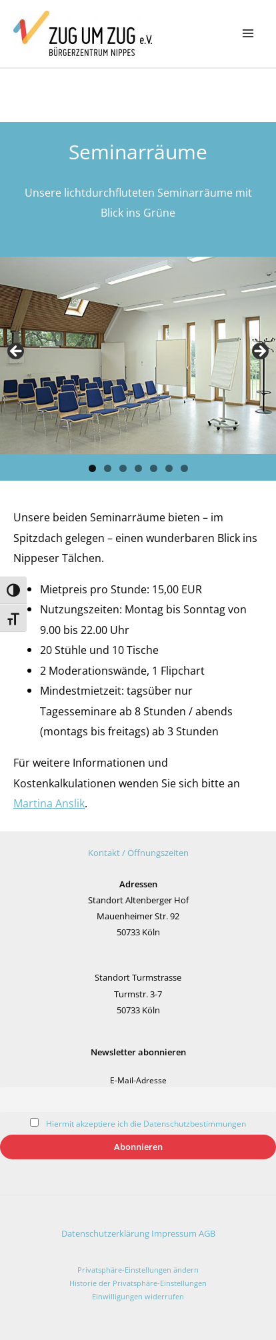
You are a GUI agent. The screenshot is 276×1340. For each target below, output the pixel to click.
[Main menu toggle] (248, 34)
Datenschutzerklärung (105, 1233)
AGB (207, 1233)
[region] (138, 355)
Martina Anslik (49, 803)
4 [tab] (138, 468)
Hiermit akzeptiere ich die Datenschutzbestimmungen (146, 1123)
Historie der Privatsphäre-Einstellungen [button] (138, 1283)
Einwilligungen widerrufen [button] (138, 1296)
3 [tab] (123, 468)
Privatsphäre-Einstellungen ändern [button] (138, 1270)
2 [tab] (107, 468)
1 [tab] (92, 468)
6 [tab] (169, 468)
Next (259, 352)
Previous (17, 352)
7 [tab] (184, 468)
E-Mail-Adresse (138, 1080)
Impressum (174, 1233)
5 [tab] (153, 468)
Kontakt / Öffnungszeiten (138, 853)
